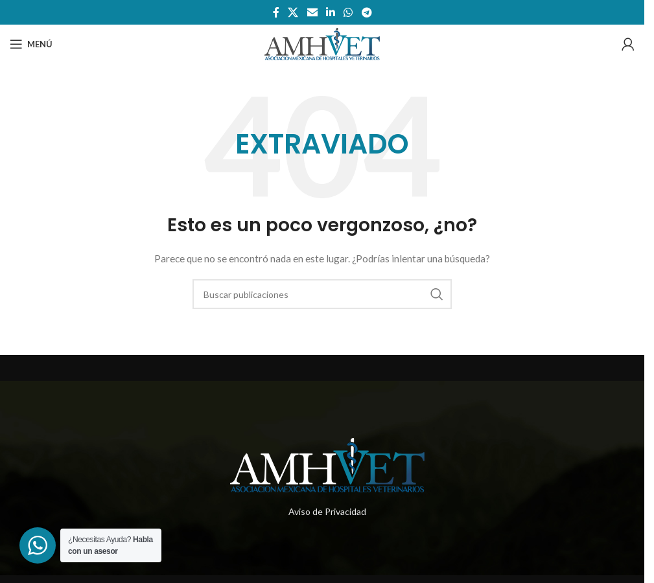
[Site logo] (322, 43)
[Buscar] (322, 294)
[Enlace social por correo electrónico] (312, 12)
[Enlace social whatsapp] (348, 12)
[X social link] (293, 12)
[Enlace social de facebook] (276, 12)
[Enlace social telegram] (366, 12)
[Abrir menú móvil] (31, 44)
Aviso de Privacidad (327, 511)
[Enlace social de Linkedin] (330, 12)
